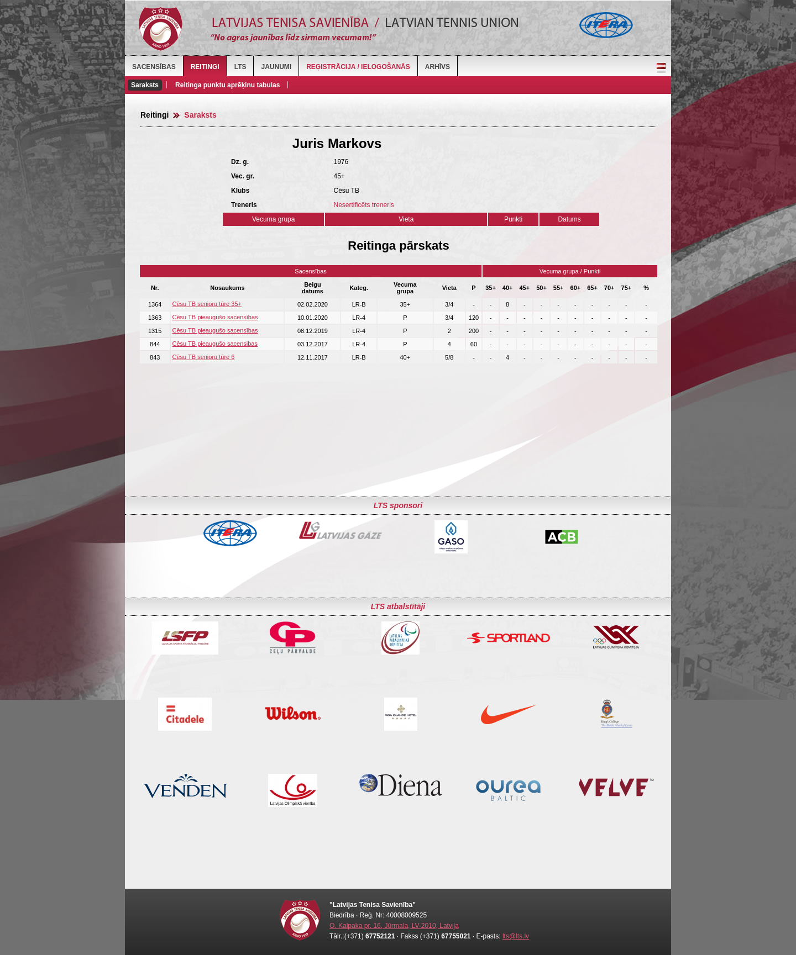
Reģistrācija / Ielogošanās (358, 67)
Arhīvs (437, 67)
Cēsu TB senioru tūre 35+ (206, 303)
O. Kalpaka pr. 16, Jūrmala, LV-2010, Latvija (394, 926)
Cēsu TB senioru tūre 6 (203, 356)
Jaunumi (276, 67)
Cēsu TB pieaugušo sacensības (215, 317)
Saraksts (145, 85)
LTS (240, 67)
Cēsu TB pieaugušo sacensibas (215, 343)
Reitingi (205, 67)
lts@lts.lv (515, 936)
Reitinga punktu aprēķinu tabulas (227, 85)
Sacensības (154, 67)
